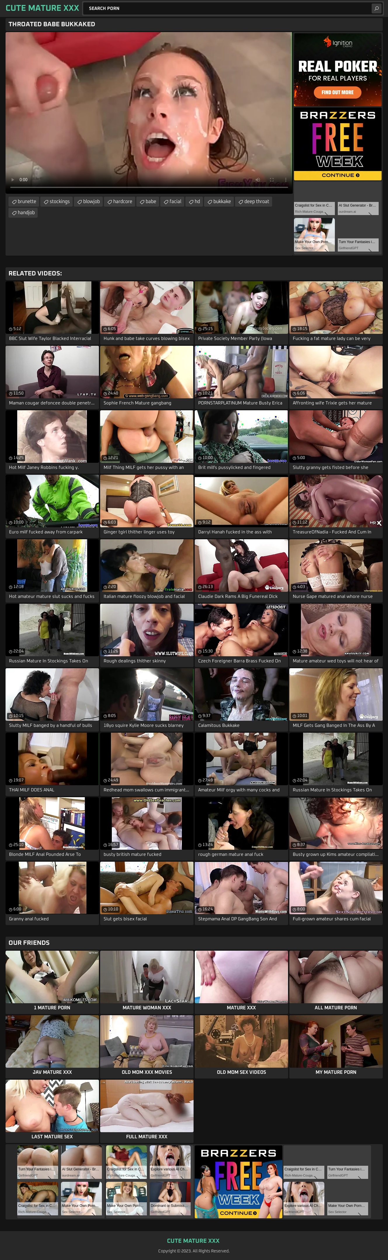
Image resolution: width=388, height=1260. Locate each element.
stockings (60, 201)
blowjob (91, 201)
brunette (27, 201)
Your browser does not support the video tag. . (149, 113)
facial (175, 201)
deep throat (256, 201)
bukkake (222, 201)
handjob (26, 212)
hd (197, 201)
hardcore (122, 201)
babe (151, 201)
